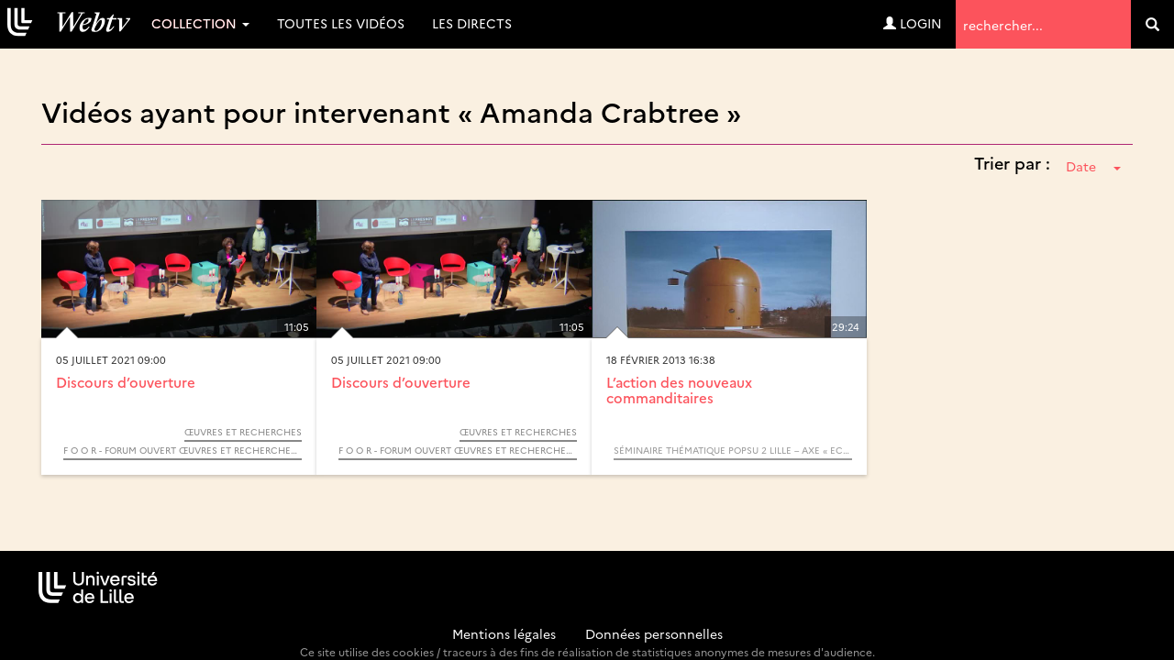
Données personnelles (654, 633)
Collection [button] (200, 23)
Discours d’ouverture (125, 381)
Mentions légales (504, 633)
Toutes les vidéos (340, 23)
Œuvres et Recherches (243, 431)
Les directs (472, 23)
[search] (1152, 24)
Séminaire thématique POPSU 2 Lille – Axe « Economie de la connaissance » (733, 450)
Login (912, 23)
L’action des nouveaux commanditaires (679, 389)
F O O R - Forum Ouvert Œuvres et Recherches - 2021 (182, 450)
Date (1093, 166)
